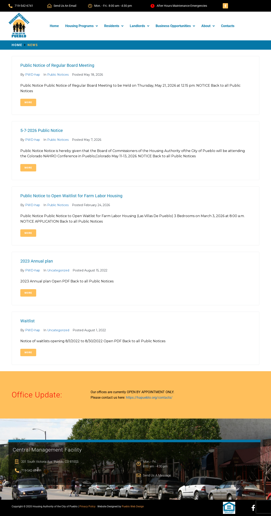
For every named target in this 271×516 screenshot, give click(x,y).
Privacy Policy (87, 506)
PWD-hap (32, 75)
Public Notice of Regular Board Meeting (57, 65)
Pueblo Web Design (133, 506)
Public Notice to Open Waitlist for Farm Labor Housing (71, 195)
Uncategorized (58, 270)
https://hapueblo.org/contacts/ (149, 398)
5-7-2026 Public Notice (41, 130)
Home (17, 45)
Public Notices (58, 75)
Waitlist (27, 320)
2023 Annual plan (36, 261)
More (28, 102)
